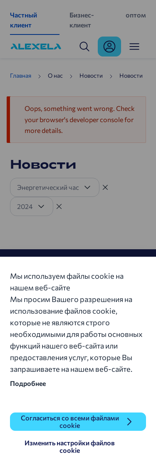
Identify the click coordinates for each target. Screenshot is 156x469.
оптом (136, 15)
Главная (20, 75)
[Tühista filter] (105, 187)
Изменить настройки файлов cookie (70, 446)
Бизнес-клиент (81, 20)
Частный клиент (23, 20)
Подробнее (28, 383)
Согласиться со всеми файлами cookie (70, 421)
